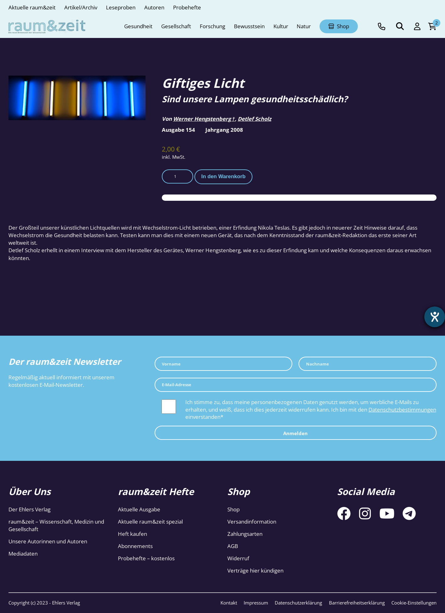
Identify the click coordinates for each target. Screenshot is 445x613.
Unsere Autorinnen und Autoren (47, 541)
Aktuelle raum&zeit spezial (150, 521)
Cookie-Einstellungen (414, 603)
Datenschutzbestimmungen (402, 409)
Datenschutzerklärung (298, 603)
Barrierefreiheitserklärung (357, 603)
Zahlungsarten (244, 533)
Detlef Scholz (254, 118)
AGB (232, 546)
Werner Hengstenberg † (204, 118)
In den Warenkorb (223, 176)
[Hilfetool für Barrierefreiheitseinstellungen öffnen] (434, 316)
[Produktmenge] (177, 176)
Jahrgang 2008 (224, 129)
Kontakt (228, 603)
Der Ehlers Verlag (29, 509)
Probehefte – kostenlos (146, 558)
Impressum (256, 603)
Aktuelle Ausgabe (139, 509)
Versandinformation (251, 521)
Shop (233, 509)
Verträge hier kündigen (255, 570)
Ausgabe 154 (178, 129)
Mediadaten (23, 553)
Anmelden (295, 433)
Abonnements (135, 546)
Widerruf (238, 558)
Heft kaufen (132, 533)
